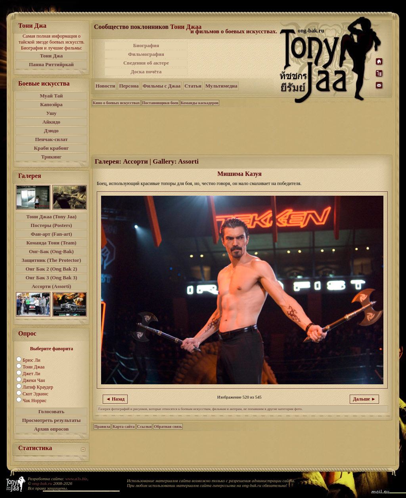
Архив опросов (51, 429)
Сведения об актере (146, 63)
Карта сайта (123, 426)
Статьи (192, 86)
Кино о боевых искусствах (116, 103)
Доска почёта (145, 71)
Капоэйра (51, 104)
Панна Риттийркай (51, 64)
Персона (128, 86)
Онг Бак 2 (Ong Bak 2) (51, 269)
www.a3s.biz (76, 478)
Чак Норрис (34, 400)
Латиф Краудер (38, 387)
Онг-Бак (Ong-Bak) (51, 251)
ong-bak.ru (42, 483)
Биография (146, 45)
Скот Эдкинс (35, 394)
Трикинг (51, 157)
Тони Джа (51, 56)
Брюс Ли (31, 360)
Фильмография (146, 54)
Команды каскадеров (199, 103)
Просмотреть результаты (51, 420)
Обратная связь (168, 426)
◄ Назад (115, 399)
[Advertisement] (234, 58)
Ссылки (144, 426)
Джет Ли (31, 373)
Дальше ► (364, 399)
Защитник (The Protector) (51, 260)
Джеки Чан (34, 380)
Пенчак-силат (51, 139)
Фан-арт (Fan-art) (51, 234)
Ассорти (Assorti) (51, 286)
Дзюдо (51, 131)
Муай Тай (51, 96)
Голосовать (51, 411)
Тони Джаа (33, 367)
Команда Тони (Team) (51, 243)
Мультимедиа (221, 86)
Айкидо (51, 122)
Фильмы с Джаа (161, 86)
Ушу (51, 113)
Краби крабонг (51, 148)
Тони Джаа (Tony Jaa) (51, 216)
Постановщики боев (160, 103)
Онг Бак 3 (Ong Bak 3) (51, 277)
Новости (105, 86)
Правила (102, 426)
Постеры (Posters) (51, 225)
